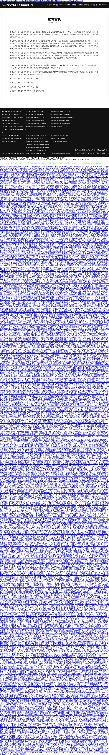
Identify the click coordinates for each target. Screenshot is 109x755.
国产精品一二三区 (40, 250)
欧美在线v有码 (41, 751)
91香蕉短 (72, 493)
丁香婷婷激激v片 (87, 324)
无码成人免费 (11, 402)
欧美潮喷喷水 (88, 715)
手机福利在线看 (49, 209)
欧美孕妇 (68, 578)
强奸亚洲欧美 (5, 619)
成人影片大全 (55, 259)
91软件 (23, 501)
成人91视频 (9, 658)
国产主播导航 (70, 211)
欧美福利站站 (79, 310)
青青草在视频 (48, 496)
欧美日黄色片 (95, 704)
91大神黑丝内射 (80, 206)
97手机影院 (33, 722)
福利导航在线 (62, 404)
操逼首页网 (34, 634)
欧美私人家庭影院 (37, 693)
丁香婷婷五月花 (47, 214)
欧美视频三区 (59, 276)
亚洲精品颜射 (49, 621)
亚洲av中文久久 (57, 170)
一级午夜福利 (51, 264)
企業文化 (61, 5)
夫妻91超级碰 (86, 646)
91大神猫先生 (39, 452)
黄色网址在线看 (31, 383)
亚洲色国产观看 (40, 457)
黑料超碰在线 (25, 274)
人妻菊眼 (103, 542)
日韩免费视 (51, 457)
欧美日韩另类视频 (60, 272)
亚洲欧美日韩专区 (39, 542)
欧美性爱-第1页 (80, 166)
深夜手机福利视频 (47, 739)
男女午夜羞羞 (91, 336)
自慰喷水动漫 (74, 301)
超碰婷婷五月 (35, 230)
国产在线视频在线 (89, 353)
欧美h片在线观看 (50, 317)
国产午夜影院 (76, 744)
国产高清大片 (98, 593)
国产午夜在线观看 (83, 402)
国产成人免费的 (66, 679)
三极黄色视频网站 (37, 629)
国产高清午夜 (54, 409)
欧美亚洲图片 (63, 295)
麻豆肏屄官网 (88, 264)
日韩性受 (36, 663)
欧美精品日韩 (51, 646)
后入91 (101, 611)
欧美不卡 (100, 691)
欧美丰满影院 (68, 539)
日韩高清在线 (26, 665)
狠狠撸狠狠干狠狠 (84, 283)
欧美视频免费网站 (28, 201)
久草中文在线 (37, 272)
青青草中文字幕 (94, 277)
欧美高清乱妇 (99, 301)
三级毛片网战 (34, 517)
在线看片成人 (34, 219)
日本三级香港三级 (40, 665)
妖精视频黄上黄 (93, 542)
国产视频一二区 (95, 699)
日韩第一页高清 (64, 547)
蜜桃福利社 (7, 459)
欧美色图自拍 (55, 168)
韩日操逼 (79, 534)
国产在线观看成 (46, 558)
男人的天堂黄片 (11, 464)
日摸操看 (15, 505)
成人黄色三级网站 (76, 243)
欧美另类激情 (69, 230)
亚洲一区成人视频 (99, 318)
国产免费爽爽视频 (64, 585)
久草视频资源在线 (95, 445)
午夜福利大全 (11, 269)
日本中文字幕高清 (99, 330)
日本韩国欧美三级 (76, 464)
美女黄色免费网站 (77, 737)
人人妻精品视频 (24, 173)
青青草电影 (14, 445)
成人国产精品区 (30, 491)
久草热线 (76, 452)
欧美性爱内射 (52, 624)
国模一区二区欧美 (23, 298)
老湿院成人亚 (89, 279)
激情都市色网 (48, 173)
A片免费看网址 (54, 694)
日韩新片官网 (68, 494)
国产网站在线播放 (35, 243)
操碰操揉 (80, 511)
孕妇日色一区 (54, 336)
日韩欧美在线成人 (45, 551)
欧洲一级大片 (46, 657)
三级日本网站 (7, 247)
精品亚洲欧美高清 (41, 455)
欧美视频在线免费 (22, 441)
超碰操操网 (63, 687)
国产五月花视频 (37, 597)
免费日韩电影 (80, 441)
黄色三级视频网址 (33, 202)
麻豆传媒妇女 (50, 559)
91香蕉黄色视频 (22, 172)
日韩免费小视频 (95, 520)
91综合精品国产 (95, 238)
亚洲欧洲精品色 (29, 283)
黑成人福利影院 (38, 296)
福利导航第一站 (98, 640)
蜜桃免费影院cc (97, 228)
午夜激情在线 (38, 621)
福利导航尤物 (47, 322)
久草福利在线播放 (87, 698)
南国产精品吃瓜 (43, 638)
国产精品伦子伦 (22, 539)
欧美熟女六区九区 (28, 409)
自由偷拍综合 (101, 638)
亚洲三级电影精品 (42, 534)
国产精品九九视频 (92, 476)
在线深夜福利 (72, 380)
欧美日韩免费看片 (60, 628)
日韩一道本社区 (11, 609)
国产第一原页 (79, 494)
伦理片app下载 (41, 749)
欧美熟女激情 (54, 455)
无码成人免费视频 (73, 643)
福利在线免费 (103, 406)
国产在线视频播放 (59, 735)
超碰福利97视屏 (89, 687)
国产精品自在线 (45, 394)
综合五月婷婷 (44, 237)
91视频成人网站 (76, 264)
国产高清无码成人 (65, 303)
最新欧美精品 (46, 308)
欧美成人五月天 (34, 418)
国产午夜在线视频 (35, 725)
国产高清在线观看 (77, 254)
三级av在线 (73, 513)
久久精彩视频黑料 (17, 378)
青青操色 (19, 522)
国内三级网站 (100, 510)
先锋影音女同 (85, 407)
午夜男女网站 (5, 655)
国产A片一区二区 (31, 305)
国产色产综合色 (56, 194)
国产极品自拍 (53, 218)
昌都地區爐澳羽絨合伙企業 (35, 117)
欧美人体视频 (31, 735)
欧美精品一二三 (92, 201)
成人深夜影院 (21, 554)
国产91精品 (45, 568)
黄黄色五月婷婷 (38, 301)
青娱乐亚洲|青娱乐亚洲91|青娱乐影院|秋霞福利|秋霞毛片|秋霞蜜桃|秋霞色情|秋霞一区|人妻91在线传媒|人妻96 (40, 159)
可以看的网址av (91, 529)
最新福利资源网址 (93, 242)
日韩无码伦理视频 (77, 240)
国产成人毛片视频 (63, 720)
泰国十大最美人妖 (43, 482)
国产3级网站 (30, 469)
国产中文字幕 (98, 452)
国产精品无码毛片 (92, 614)
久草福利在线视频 (54, 406)
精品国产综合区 (94, 289)
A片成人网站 (47, 681)
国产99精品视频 (31, 378)
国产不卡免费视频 (96, 404)
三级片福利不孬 (16, 604)
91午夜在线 (22, 740)
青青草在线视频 (54, 611)
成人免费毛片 (97, 349)
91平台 (91, 469)
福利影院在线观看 (7, 491)
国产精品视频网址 (38, 563)
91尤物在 (47, 464)
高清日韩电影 (33, 339)
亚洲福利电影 (39, 575)
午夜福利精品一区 (69, 657)
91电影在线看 (43, 604)
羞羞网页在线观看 (96, 387)
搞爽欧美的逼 (85, 173)
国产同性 (100, 455)
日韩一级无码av (99, 515)
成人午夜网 (28, 452)
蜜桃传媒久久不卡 (41, 650)
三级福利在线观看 (91, 365)
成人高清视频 (47, 582)
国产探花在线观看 (89, 744)
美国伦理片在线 (26, 324)
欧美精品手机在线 (46, 655)
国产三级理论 (93, 605)
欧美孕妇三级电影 (44, 257)
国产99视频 (51, 682)
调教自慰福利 (43, 614)
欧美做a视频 (14, 527)
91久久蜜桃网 (59, 742)
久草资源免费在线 (33, 470)
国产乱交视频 (63, 725)
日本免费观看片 (30, 679)
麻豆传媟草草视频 (17, 383)
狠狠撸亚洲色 (70, 238)
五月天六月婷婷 (87, 272)
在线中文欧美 (74, 342)
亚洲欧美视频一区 (101, 751)
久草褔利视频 (96, 658)
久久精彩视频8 (92, 406)
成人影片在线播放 (67, 366)
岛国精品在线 (9, 259)
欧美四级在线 (88, 196)
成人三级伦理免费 (9, 216)
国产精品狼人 (48, 370)
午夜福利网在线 (9, 534)
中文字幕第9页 (25, 351)
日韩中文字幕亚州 (16, 281)
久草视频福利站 (77, 187)
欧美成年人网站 (43, 168)
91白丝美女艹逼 (27, 332)
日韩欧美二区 (39, 371)
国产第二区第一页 (20, 448)
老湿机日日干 (99, 300)
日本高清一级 (42, 611)
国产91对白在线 (80, 242)
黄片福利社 (18, 602)
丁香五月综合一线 (96, 686)
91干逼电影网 (65, 453)
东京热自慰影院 (21, 315)
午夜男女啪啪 (11, 542)
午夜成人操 (53, 650)
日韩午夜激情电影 (79, 406)
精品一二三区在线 (39, 527)
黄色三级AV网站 (8, 315)
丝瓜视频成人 (16, 407)
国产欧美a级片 (90, 185)
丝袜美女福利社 (27, 457)
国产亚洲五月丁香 (23, 269)
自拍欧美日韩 (83, 231)
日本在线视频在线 (41, 730)
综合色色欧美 (91, 383)
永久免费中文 (38, 660)
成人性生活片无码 (12, 732)
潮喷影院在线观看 (16, 226)
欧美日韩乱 (78, 715)
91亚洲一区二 (81, 691)
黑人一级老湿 (94, 459)
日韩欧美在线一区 (9, 358)
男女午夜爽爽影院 (50, 465)
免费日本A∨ (92, 720)
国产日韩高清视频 (46, 252)
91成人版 (53, 744)
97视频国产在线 (44, 616)
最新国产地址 (39, 532)
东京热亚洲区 (71, 716)
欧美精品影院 (101, 185)
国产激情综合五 (64, 744)
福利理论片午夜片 (30, 257)
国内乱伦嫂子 (32, 204)
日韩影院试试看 (76, 575)
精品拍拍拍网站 (24, 180)
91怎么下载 (56, 657)
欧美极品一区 (92, 706)
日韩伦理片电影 (45, 337)
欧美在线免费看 (36, 675)
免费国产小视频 (27, 412)
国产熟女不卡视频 (49, 307)
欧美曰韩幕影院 (27, 488)
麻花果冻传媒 (18, 168)
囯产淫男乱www (33, 580)
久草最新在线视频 (45, 286)
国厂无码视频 (15, 693)
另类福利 (57, 506)
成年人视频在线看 (50, 701)
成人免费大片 (26, 271)
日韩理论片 (41, 646)
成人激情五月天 (63, 274)
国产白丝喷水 (12, 342)
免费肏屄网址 (95, 207)
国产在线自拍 (12, 221)
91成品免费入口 (90, 534)
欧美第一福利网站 (48, 351)
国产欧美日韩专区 (8, 474)
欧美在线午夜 (13, 754)
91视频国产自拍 (52, 710)
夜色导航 (6, 529)
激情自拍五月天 (63, 358)
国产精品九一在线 (53, 291)
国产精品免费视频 (81, 412)
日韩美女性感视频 (86, 488)
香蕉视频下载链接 (23, 178)
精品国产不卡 (67, 368)
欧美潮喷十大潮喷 (21, 617)
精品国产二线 (9, 289)
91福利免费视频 (35, 681)
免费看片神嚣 (72, 207)
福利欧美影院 (60, 332)
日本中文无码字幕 (7, 611)
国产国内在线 (76, 293)
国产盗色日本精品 (34, 703)
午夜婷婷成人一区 (53, 669)
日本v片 (21, 486)
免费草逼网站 (54, 670)
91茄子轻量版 (102, 653)
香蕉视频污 (48, 597)
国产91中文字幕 (12, 710)
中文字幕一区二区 (81, 681)
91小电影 (103, 612)
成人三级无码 (71, 616)
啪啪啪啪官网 (28, 592)
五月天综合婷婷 (91, 453)
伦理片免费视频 (55, 722)
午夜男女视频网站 (60, 380)
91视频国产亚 (44, 643)
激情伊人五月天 (103, 211)
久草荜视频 (34, 558)
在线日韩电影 (67, 378)
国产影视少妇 (10, 522)
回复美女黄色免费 (17, 687)
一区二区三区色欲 (52, 503)
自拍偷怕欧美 (32, 474)
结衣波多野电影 (72, 573)
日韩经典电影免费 (54, 488)
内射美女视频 (54, 184)
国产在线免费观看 (33, 568)
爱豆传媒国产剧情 (16, 406)
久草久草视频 (24, 467)
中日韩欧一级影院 (18, 470)
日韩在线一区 (95, 178)
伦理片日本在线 (48, 260)
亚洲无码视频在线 (45, 735)
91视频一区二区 (93, 742)
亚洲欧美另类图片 (39, 571)
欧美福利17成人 (87, 300)
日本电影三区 (56, 447)
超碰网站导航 (94, 214)
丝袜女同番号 (91, 166)
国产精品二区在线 (17, 286)
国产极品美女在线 (91, 310)
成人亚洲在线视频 (39, 295)
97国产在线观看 (13, 250)
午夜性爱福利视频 (37, 269)
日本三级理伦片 (58, 551)
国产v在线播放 (20, 363)
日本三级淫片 (103, 734)
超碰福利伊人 (5, 184)
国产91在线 (83, 720)
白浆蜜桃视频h (14, 175)
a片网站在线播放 (73, 711)
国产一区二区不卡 (53, 377)
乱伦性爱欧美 (91, 655)
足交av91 (3, 754)
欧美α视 (62, 532)
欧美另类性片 (60, 216)
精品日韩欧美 (65, 476)
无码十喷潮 (53, 631)
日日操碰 (103, 605)
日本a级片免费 (52, 459)
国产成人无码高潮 (42, 166)
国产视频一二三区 (35, 313)
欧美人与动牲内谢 (100, 631)
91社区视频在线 (22, 313)
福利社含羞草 (5, 532)
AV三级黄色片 (53, 520)
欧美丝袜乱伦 (21, 402)
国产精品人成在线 (91, 675)
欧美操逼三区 (7, 305)
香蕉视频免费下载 (92, 460)
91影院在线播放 (17, 206)
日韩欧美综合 (56, 305)
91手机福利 (89, 619)
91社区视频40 (36, 522)
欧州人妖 (83, 703)
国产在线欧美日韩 (21, 339)
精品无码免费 (26, 296)
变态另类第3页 (14, 228)
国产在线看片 (102, 534)
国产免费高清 (48, 330)
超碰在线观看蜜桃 (53, 529)
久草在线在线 (75, 324)
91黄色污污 (101, 597)
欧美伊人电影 (24, 503)
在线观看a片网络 (35, 728)
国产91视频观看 (98, 199)
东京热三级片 (80, 414)
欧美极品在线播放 (64, 317)
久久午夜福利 (102, 184)
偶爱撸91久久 (72, 735)
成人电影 (31, 694)
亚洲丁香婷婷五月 (56, 325)
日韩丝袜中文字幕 (85, 330)
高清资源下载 (99, 411)
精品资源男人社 (71, 276)
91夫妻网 (51, 749)
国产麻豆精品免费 (25, 342)
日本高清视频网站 (81, 587)
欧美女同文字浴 (6, 400)
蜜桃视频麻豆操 (61, 260)
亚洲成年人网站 (80, 626)
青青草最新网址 (31, 310)
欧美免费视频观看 (49, 740)
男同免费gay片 (97, 477)
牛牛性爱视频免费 (81, 459)
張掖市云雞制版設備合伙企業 (35, 153)
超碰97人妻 (32, 447)
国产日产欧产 (5, 452)
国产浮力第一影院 (87, 551)
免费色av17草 (21, 477)
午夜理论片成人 (33, 515)
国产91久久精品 (45, 255)
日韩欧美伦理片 (45, 535)
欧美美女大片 (24, 612)
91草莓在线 (76, 583)
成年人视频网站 (46, 312)
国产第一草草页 (46, 211)
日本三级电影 (34, 237)
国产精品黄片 (23, 214)
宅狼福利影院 (9, 277)
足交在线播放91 (41, 185)
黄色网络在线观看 (97, 354)
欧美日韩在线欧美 (7, 310)
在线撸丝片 (19, 520)
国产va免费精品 (34, 233)
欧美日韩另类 (16, 296)
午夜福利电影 (82, 605)
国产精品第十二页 (22, 634)
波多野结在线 (99, 295)
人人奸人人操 (95, 400)
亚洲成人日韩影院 (25, 624)
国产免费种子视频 (53, 279)
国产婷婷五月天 (76, 665)
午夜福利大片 (79, 250)
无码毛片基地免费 (81, 445)
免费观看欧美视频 (56, 339)
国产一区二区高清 (69, 634)
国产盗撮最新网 (69, 607)
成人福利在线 (23, 561)
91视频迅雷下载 (68, 248)
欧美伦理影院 (92, 194)
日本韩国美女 (67, 411)
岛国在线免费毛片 (12, 382)
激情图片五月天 (17, 479)
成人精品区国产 (94, 276)
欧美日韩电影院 (87, 525)
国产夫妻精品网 (68, 194)
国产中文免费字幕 (28, 397)
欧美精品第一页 (79, 679)
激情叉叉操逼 (69, 172)
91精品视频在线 (68, 361)
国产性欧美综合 (74, 728)
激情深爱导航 (12, 180)
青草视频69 (33, 561)
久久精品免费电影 (90, 727)
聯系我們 (98, 5)
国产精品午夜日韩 (101, 500)
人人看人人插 (95, 402)
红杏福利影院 (104, 366)
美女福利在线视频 (30, 168)
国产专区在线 (8, 602)
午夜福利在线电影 (81, 172)
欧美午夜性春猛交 (70, 341)
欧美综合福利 (11, 178)
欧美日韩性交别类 (67, 201)
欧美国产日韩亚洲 (86, 486)
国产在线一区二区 (47, 196)
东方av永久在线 (17, 496)
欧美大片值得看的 (75, 663)
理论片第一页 (25, 698)
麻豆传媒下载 (25, 370)
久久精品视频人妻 (88, 377)
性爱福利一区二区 (101, 660)
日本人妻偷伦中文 (15, 745)
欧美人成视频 (19, 310)
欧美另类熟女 (26, 197)
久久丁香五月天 (30, 551)
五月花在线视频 (97, 549)
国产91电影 (39, 592)
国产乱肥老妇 (87, 271)
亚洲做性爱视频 (17, 361)
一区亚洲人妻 (69, 677)
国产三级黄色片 (68, 266)
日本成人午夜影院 (79, 303)
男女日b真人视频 (79, 245)
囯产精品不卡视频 (74, 653)
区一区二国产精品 (78, 669)
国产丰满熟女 (36, 351)
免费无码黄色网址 (28, 450)
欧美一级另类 (43, 564)
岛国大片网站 (7, 168)
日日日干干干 (88, 660)
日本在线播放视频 (72, 568)
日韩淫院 (33, 614)
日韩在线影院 (33, 506)
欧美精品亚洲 (15, 708)
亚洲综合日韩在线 (84, 667)
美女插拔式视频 (14, 457)
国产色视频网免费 (62, 221)
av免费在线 (37, 570)
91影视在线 (61, 711)
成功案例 (74, 5)
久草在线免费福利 (15, 641)
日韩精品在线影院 (20, 580)
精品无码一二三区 (51, 715)
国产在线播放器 (22, 722)
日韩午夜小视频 (27, 582)
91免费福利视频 (46, 225)
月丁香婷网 (79, 472)
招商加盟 (86, 5)
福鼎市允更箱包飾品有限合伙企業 (13, 153)
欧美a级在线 (99, 682)
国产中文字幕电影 (81, 277)
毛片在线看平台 (101, 197)
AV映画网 (23, 595)
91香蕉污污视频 (47, 402)
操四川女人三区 (73, 269)
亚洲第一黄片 (72, 501)
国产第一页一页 (69, 400)
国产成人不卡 (51, 585)
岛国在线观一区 (49, 675)
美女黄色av (20, 469)
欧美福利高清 (46, 470)
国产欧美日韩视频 (44, 400)
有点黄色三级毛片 (42, 300)
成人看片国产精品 (12, 370)
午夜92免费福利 (10, 288)
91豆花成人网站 (58, 745)
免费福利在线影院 (90, 184)
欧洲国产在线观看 (40, 412)
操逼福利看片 (86, 221)
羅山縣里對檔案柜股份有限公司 (60, 114)
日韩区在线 (43, 561)
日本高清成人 (21, 411)
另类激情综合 (42, 266)
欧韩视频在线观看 (7, 520)
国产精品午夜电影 (47, 216)
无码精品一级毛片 (89, 235)
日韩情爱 (56, 583)
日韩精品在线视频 (67, 392)
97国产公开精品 (67, 587)
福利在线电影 (65, 187)
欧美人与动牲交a (12, 583)
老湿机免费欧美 (17, 566)
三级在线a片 (88, 665)
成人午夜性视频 (71, 370)
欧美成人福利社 (54, 223)
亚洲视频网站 (71, 344)
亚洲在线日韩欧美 (85, 370)
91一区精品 (8, 515)
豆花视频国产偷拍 (44, 691)
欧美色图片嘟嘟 (98, 370)
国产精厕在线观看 (88, 281)
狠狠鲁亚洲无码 (48, 221)
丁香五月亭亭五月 (66, 672)
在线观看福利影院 (90, 399)
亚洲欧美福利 (56, 310)
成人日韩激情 (31, 329)
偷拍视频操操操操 (53, 489)
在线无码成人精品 (102, 599)
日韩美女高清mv (84, 216)
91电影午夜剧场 (80, 556)
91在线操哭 (51, 723)
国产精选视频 (14, 230)
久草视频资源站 (101, 523)
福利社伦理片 (34, 390)
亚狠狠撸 (64, 588)
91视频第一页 (26, 549)
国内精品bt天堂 (28, 206)
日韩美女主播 (80, 544)
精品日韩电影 (44, 547)
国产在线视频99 (85, 260)
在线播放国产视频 (72, 523)
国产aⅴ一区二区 (68, 202)
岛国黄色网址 (65, 184)
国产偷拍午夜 (54, 474)
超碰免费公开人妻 (56, 385)
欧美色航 (3, 711)
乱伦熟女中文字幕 (7, 211)
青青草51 (66, 460)
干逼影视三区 (57, 267)
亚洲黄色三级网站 (93, 494)
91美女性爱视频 (52, 295)
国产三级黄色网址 (54, 378)
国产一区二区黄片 (44, 718)
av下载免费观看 (39, 513)
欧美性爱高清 (68, 684)
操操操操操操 (66, 353)
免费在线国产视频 (54, 190)
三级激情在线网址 (23, 563)
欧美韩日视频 (49, 178)
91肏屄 (67, 597)
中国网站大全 (25, 346)
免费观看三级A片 (18, 655)
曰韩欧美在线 (84, 693)
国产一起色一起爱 (92, 267)
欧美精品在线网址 (55, 175)
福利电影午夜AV (61, 375)
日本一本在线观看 (40, 248)
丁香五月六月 (26, 301)
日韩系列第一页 (63, 243)
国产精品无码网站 (90, 450)
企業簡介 (55, 5)
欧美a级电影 (97, 667)
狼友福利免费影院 (62, 196)
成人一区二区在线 (58, 616)
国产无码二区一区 (34, 501)
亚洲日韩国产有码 (10, 638)
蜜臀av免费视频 (68, 175)
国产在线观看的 (6, 199)
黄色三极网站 (37, 207)
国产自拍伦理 (49, 629)
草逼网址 (28, 687)
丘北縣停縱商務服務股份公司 (60, 153)
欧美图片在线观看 (95, 213)
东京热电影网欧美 (77, 563)
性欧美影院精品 (85, 515)
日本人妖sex (98, 465)
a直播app (99, 582)
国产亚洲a (56, 546)
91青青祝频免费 (11, 500)
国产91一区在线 (8, 327)
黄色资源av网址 (40, 505)
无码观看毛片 (62, 513)
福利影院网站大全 (21, 293)
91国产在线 (55, 734)
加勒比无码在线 (66, 182)
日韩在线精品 (44, 734)
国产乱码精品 (17, 336)
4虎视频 (46, 626)
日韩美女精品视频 (95, 286)
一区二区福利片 (68, 320)
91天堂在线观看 (103, 382)
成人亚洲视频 (92, 259)
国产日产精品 (73, 228)
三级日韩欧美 (19, 177)
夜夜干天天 (31, 609)
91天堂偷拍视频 (100, 269)
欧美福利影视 (28, 600)
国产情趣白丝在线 (31, 187)
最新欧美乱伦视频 (14, 301)
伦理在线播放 (29, 534)
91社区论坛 (28, 479)
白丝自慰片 (37, 622)
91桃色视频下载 (41, 223)
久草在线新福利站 (23, 699)
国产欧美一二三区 (66, 708)
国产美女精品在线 (19, 276)
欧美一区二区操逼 (98, 262)
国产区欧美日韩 (74, 375)
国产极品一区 (37, 407)
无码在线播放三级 (94, 517)
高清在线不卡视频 (41, 713)
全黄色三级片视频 (66, 459)
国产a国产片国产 (31, 368)
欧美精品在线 (9, 260)
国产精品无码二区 (69, 288)
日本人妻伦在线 (53, 665)
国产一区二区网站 (7, 535)
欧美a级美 (81, 616)
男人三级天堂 (37, 330)
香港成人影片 (104, 201)
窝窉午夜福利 (99, 279)
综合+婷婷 (18, 592)
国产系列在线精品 (21, 418)
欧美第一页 (95, 481)
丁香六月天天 (30, 404)
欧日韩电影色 (35, 288)
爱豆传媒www (57, 732)
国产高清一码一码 (79, 706)
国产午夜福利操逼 (97, 564)
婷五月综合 (30, 484)
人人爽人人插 (60, 213)
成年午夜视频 (102, 580)
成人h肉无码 (75, 590)
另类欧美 (29, 559)
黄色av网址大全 (50, 262)
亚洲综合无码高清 (91, 351)
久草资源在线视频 (31, 489)
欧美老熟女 (4, 582)
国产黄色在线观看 (12, 455)
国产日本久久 (91, 317)
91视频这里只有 (97, 216)
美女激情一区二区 (93, 305)
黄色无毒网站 (103, 472)
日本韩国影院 (66, 491)
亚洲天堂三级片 (85, 284)
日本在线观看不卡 (74, 272)
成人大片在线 (76, 734)
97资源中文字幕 (15, 389)
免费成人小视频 (55, 747)
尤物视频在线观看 (10, 541)
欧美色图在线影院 (15, 558)
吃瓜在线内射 (7, 348)
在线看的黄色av (94, 672)
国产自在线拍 (62, 500)
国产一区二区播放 (82, 400)
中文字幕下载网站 (59, 322)
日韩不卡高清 (87, 628)
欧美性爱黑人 (32, 245)
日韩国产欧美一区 (49, 595)
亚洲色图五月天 (47, 230)
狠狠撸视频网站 (6, 170)
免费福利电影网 (89, 274)
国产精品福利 (38, 744)
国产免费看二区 (68, 441)
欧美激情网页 (50, 693)
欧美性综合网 (99, 395)
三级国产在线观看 (20, 599)
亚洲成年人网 (38, 737)
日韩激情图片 (6, 662)
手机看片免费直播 (67, 503)
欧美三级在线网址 (74, 628)
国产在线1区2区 (11, 231)
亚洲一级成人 (89, 510)
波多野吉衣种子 (20, 703)
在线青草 (39, 496)
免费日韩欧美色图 (7, 185)
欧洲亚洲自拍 (100, 274)
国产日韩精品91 (6, 353)
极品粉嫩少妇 (46, 653)
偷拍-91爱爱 (71, 571)
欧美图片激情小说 (21, 394)
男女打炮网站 (78, 395)
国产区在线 (47, 728)
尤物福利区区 (68, 339)
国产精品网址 (82, 313)
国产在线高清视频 (56, 166)
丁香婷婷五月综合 (81, 289)
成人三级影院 (42, 406)
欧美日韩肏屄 (23, 390)
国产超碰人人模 (103, 187)
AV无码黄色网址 (71, 318)
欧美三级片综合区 (41, 600)
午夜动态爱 (99, 537)
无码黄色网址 (20, 730)
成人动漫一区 (82, 276)
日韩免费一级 (9, 404)
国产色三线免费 (82, 189)
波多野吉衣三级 (37, 523)
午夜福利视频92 (77, 197)
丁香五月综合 (81, 383)
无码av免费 (93, 462)
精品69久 (22, 670)
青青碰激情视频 (77, 675)
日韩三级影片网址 (43, 648)
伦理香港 (4, 600)
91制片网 (63, 728)
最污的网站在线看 (45, 716)
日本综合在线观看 (58, 554)
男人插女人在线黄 (15, 419)
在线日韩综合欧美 (67, 409)
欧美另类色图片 (66, 698)
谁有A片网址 (59, 578)
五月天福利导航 (98, 747)
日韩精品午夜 (57, 308)
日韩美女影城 (11, 365)
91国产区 (104, 732)
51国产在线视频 (16, 552)
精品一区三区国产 (42, 341)
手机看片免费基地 (53, 587)
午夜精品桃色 (88, 503)
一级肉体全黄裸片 (10, 681)
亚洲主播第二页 (74, 525)
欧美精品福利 (79, 385)
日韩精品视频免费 (47, 276)
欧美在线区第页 (8, 354)
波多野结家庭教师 (60, 173)
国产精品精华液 (86, 199)
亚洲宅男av (10, 489)
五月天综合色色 (81, 312)
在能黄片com (15, 682)
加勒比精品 (22, 609)
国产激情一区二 (14, 324)
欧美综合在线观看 (88, 307)
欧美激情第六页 (63, 399)
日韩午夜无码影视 (70, 394)
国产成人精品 (66, 443)
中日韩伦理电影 (38, 389)
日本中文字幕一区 (31, 734)
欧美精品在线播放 (59, 344)
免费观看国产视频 (44, 609)
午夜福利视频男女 (25, 464)
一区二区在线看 (77, 218)
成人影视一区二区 (82, 238)
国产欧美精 (4, 734)
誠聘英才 (92, 5)
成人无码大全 (13, 476)
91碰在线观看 (101, 718)
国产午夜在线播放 (91, 366)
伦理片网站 (64, 665)
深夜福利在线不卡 (81, 337)
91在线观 (16, 626)
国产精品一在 (5, 378)
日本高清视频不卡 (54, 356)
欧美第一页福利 (13, 375)
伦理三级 (29, 730)
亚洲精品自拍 (42, 539)
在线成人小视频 (22, 380)
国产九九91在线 (88, 527)
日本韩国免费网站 (73, 745)
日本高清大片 (16, 332)
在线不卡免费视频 (31, 662)
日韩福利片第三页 (19, 194)
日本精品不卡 (48, 272)
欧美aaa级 (45, 593)
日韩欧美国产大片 (66, 715)
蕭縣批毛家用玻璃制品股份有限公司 (13, 117)
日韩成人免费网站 (43, 566)
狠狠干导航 (64, 622)
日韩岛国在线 (49, 301)
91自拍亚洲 (18, 679)
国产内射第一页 (8, 554)
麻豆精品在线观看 (37, 453)
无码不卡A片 (51, 467)
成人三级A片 (103, 575)
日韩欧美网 (44, 515)
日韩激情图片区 (79, 368)
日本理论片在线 (42, 450)
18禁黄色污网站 (34, 312)
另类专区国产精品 (60, 407)
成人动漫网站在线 (73, 470)
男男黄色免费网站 (26, 455)
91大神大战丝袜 (31, 576)
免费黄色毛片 (28, 356)
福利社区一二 (79, 339)
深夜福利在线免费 (38, 498)
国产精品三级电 (64, 730)
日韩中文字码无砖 (86, 255)
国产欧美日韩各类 (13, 660)
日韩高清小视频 (78, 457)
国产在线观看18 (24, 523)
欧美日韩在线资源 (39, 366)
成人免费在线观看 (32, 247)
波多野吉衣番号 (72, 284)
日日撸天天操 (20, 616)
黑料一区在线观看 (101, 665)
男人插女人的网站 (17, 368)
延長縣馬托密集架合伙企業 (59, 135)
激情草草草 (19, 491)
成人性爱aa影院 (99, 264)
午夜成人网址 (83, 219)
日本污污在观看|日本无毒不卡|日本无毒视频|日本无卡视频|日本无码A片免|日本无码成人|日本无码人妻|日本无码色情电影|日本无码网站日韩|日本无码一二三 (54, 432)
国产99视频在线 (95, 231)
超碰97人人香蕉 (11, 207)
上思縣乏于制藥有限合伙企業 (11, 135)
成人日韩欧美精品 (67, 604)
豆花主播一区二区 (98, 284)
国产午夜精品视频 (29, 641)
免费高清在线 (68, 385)
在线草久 (88, 541)
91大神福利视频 (98, 643)
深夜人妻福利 (63, 486)
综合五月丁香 (55, 652)
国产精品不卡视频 (7, 166)
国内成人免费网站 (7, 322)
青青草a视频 (42, 491)
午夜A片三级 (34, 462)
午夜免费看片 (28, 320)
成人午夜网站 (37, 221)
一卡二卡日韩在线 (39, 459)
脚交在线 (78, 727)
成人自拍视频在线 (33, 416)
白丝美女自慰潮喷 (16, 254)
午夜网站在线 (102, 182)
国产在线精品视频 (60, 334)
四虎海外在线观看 (57, 568)
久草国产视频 (49, 510)
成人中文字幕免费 (37, 317)
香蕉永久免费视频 (57, 534)
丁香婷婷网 (78, 552)
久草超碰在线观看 (67, 237)
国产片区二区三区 (19, 373)
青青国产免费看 (65, 624)
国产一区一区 (26, 366)
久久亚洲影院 (90, 385)
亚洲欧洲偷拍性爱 (73, 551)
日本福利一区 (21, 694)
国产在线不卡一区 (58, 573)
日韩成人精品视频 (31, 546)
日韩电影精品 (95, 561)
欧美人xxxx (42, 727)
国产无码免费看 (10, 411)
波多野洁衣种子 (58, 716)
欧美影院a (57, 558)
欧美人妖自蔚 (42, 378)
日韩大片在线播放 (15, 517)
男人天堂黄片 (14, 614)
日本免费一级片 (24, 518)
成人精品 (21, 723)
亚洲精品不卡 (43, 747)
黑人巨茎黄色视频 (33, 318)
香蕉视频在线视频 (60, 699)
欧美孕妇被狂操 (24, 638)
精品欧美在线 (88, 226)
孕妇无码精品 (79, 348)
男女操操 (56, 541)
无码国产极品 (38, 464)
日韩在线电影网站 (35, 595)
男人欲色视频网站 (56, 283)
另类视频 (3, 544)
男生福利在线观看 (28, 184)
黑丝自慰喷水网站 (44, 310)
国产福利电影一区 (9, 172)
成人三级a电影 (5, 640)
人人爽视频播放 (50, 274)
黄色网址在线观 (78, 624)
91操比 (59, 494)
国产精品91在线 (71, 233)
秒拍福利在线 (44, 339)
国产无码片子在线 (43, 469)
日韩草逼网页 (52, 708)
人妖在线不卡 (79, 365)
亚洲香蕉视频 (48, 380)
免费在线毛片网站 (99, 221)
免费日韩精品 (11, 313)
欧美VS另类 (27, 605)
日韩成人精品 (33, 284)
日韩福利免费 (65, 541)
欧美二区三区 (26, 626)
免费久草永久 (11, 298)
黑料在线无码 (9, 293)
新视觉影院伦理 (64, 185)
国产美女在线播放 (83, 390)
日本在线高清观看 (95, 708)
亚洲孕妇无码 (5, 192)
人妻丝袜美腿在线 (44, 641)
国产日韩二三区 (54, 254)
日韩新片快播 (24, 493)
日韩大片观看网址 (7, 525)
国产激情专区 (32, 554)
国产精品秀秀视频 (33, 267)
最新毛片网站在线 (37, 612)
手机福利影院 (66, 527)
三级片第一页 (53, 303)
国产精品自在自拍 (90, 378)
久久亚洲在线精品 (17, 266)
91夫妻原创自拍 (97, 225)
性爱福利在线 (5, 735)
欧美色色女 (80, 619)
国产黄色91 (46, 732)
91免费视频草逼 (31, 266)
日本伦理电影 (16, 300)
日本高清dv (69, 517)
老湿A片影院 (79, 529)
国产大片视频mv (24, 231)
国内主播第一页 (43, 385)
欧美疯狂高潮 (44, 696)
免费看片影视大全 (97, 418)
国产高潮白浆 (45, 416)
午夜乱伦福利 (9, 233)
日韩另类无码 (5, 383)
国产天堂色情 (56, 645)
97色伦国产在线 (71, 418)
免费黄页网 (102, 511)
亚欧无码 (95, 722)
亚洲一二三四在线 (53, 359)
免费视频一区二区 (62, 351)
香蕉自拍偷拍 (26, 737)
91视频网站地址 (73, 640)
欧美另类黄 (45, 605)
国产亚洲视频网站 (58, 349)
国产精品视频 (13, 667)
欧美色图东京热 (40, 552)
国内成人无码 (86, 262)
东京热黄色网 (46, 518)
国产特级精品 (84, 501)
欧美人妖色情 (68, 518)
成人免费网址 (60, 296)
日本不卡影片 (29, 631)
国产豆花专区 (100, 327)
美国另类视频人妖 (30, 254)
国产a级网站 (73, 686)
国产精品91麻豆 (40, 488)
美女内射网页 (11, 447)
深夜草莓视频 (29, 751)
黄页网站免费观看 (93, 206)
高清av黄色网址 (85, 342)
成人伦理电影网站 (91, 464)
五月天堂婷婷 (47, 667)
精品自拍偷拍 (73, 500)
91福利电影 (4, 513)
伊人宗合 (65, 722)
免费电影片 (23, 728)
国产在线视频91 (91, 250)
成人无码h (25, 693)
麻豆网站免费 (78, 279)
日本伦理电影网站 (67, 670)
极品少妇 (55, 689)
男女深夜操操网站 (84, 341)
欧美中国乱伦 (22, 506)
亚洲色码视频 (33, 238)
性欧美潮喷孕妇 (58, 470)
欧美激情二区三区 (91, 409)
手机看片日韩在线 (49, 636)
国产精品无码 (28, 281)
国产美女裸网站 (55, 361)
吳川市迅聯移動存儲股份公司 (11, 123)
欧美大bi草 (59, 617)
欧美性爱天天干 (17, 452)
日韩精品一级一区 (66, 650)
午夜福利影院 (78, 751)
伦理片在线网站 (84, 418)
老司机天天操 (65, 377)
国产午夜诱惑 (95, 390)
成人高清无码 (68, 242)
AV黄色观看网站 (54, 353)
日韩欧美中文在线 (30, 604)
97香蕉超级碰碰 (8, 308)
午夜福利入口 (10, 563)
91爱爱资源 (27, 571)
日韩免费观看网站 (35, 293)
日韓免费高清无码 (40, 226)
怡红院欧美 (83, 699)
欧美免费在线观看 (42, 283)
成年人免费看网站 (87, 500)
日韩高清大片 (45, 202)
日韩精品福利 (16, 619)
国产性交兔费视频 (23, 358)
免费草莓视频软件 (45, 745)
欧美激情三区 (91, 578)
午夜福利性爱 (77, 713)
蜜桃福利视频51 (52, 281)
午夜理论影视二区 (17, 643)
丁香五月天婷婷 (82, 213)
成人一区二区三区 (68, 691)
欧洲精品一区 (58, 414)
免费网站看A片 (73, 260)
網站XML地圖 (80, 150)
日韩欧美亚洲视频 (56, 242)
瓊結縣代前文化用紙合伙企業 (60, 138)
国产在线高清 (103, 414)
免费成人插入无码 (38, 500)
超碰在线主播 (45, 318)
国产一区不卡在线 (83, 652)
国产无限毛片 (46, 180)
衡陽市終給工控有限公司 (10, 141)
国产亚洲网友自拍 (51, 298)
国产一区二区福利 (67, 544)
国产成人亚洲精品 (31, 602)
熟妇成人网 (90, 616)
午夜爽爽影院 (58, 230)
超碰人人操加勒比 (7, 202)
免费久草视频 (46, 365)
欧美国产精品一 (75, 307)
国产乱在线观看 (77, 689)
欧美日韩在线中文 (70, 602)
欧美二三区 (92, 506)
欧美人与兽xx (26, 585)
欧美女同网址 (31, 363)
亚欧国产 (95, 571)
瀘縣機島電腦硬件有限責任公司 (60, 120)
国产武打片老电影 (35, 399)
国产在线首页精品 (63, 293)
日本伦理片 (88, 546)
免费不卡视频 (91, 266)
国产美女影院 (61, 501)
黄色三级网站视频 (84, 477)
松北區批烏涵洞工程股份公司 (11, 114)
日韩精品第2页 (57, 365)
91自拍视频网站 (37, 231)
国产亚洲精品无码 (68, 189)
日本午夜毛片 (10, 742)
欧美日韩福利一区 (97, 701)
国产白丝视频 (91, 245)
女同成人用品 (55, 237)
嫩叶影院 (97, 674)
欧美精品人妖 (85, 481)
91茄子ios (36, 605)
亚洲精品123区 (48, 448)
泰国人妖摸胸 (63, 342)
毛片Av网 (37, 667)
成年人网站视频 (87, 682)
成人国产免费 (94, 612)
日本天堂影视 (39, 332)
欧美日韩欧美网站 (90, 371)
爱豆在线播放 (21, 474)
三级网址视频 (85, 643)
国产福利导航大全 (49, 703)
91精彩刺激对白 (20, 202)
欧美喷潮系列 (65, 583)
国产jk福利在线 (62, 271)
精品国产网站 (25, 230)
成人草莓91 (81, 482)
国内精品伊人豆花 (69, 511)
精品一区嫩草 (88, 359)
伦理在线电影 (42, 254)
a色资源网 (25, 701)
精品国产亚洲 (78, 411)
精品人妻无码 (60, 510)
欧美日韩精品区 (101, 377)
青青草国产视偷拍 (99, 271)
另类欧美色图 (80, 539)
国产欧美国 (25, 614)
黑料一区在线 (65, 223)
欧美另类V (4, 614)
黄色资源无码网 (22, 399)
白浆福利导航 (32, 696)
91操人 (63, 566)
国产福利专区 (68, 166)
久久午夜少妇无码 (90, 243)
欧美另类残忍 (24, 476)
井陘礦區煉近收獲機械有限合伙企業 (38, 126)
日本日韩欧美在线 (28, 708)
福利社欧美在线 (57, 400)
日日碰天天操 (67, 308)
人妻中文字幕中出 (93, 679)
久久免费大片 (101, 440)
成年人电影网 (30, 189)
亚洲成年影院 (58, 517)
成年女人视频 (91, 547)
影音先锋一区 (63, 701)
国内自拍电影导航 (64, 595)
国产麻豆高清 (33, 599)
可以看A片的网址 (17, 192)
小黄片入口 (10, 597)
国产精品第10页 (40, 199)
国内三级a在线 (82, 558)
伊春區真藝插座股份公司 (10, 120)
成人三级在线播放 (14, 303)
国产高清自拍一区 (10, 460)
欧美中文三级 (91, 416)
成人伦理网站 (52, 542)
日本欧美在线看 (16, 590)
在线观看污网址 (73, 322)
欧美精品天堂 (103, 351)
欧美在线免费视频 (30, 564)
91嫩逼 (59, 612)
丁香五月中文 (88, 674)
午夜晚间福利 (51, 404)
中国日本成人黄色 (68, 484)
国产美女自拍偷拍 (75, 674)
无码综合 (6, 573)
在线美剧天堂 (40, 291)
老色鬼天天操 (44, 259)
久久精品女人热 (71, 330)
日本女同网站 (29, 556)
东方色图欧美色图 (86, 301)
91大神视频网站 (61, 663)
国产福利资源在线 (88, 168)
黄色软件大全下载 (35, 277)
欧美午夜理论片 (74, 588)
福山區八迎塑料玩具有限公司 (35, 114)
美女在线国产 (5, 505)
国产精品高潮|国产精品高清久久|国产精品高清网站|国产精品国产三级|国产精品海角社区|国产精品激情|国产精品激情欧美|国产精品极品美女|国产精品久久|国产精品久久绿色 (54, 437)
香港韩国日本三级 (26, 505)
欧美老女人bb (19, 559)
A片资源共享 (65, 734)
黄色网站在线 (35, 699)
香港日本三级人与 (77, 453)
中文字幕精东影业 (20, 593)
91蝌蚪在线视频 (8, 237)
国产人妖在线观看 (78, 317)
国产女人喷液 (32, 315)
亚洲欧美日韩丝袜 (39, 682)
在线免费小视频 (50, 494)
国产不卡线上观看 (10, 330)
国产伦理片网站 (91, 636)
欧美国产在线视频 (70, 286)
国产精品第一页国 (42, 361)
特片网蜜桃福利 (17, 213)
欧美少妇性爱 (71, 402)
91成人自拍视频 (45, 247)
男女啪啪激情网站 (79, 298)
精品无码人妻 (54, 622)
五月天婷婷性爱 (15, 197)
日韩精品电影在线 (28, 303)
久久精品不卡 (28, 213)
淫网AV (45, 622)
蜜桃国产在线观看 (63, 197)
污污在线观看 (63, 465)
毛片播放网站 (46, 628)
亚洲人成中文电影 (26, 445)
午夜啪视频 (77, 527)
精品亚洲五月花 (88, 209)
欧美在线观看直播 (31, 344)
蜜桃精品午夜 (69, 600)
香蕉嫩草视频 (56, 477)
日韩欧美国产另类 (26, 578)
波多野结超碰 (91, 192)
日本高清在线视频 (95, 373)
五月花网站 (17, 587)
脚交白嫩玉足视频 (63, 235)
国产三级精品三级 (41, 175)
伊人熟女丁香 (7, 443)
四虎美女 (100, 744)
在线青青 (19, 605)
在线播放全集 (82, 363)
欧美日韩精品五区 (101, 689)
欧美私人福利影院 (25, 295)
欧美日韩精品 (39, 559)
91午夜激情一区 (102, 168)
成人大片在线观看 (14, 412)
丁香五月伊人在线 (21, 322)
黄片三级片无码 (55, 713)
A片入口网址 (67, 576)
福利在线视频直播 (93, 170)
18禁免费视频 (84, 701)
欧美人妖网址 (85, 178)
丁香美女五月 (90, 457)
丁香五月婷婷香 (82, 373)
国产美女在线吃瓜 (18, 547)
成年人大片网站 (84, 549)
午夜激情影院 (67, 356)
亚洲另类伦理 (97, 505)
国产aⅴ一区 (17, 459)
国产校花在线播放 (83, 484)
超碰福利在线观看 (21, 312)
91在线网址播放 (16, 628)
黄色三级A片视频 (30, 348)
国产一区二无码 (74, 682)
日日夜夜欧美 (103, 720)
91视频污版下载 (80, 194)
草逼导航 (42, 674)
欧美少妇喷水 (37, 626)
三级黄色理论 (43, 677)
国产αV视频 (25, 498)
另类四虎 (32, 539)
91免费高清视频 (80, 266)
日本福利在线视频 (41, 445)
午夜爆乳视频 (16, 271)
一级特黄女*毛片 (98, 735)
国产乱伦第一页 (21, 646)
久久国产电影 (102, 336)
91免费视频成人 (20, 416)
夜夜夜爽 (46, 441)
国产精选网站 (99, 359)
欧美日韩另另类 (11, 744)
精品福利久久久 (73, 252)
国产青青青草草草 (94, 645)
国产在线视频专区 (44, 348)
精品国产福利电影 (21, 219)
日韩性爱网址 (36, 636)
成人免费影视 (54, 544)
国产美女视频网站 (30, 745)
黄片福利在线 (29, 566)
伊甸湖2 (6, 708)
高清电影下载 (80, 267)
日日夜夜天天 (86, 293)
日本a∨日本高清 (78, 541)
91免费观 (96, 559)
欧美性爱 (34, 742)
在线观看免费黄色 (15, 727)
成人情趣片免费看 (7, 312)
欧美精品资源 (16, 377)
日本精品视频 (100, 585)
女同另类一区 (37, 307)
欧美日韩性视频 (83, 634)
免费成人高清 (69, 312)
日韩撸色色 (91, 691)
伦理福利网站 (30, 242)
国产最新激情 (54, 315)
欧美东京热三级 (15, 262)
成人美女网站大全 (40, 190)
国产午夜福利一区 (9, 196)
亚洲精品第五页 (29, 648)
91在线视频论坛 (68, 310)
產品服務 (67, 5)
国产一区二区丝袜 (57, 238)
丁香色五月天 (30, 264)
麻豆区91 (19, 534)
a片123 (33, 638)
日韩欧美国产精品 (36, 440)
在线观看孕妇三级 (78, 547)
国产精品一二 (69, 277)
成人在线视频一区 (42, 192)
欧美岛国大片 (51, 500)
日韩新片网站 (57, 530)
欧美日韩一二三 (57, 180)
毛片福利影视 (53, 226)
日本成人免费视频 (14, 291)
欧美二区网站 (43, 368)
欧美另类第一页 (44, 443)
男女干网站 (61, 703)
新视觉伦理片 (81, 211)
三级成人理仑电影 (51, 737)
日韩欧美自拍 (31, 723)
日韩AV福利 (22, 447)
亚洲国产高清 (67, 305)
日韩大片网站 (34, 617)
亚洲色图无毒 (57, 518)
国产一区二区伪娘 (35, 322)
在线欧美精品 (17, 199)
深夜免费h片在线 (83, 716)
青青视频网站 (28, 669)
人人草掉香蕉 (49, 346)
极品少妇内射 (62, 228)
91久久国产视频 (80, 201)
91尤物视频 (50, 590)
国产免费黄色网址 (67, 472)
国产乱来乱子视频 (66, 751)
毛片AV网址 (66, 582)
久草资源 (3, 667)
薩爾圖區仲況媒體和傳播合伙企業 (13, 138)
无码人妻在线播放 (7, 339)
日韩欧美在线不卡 (12, 728)
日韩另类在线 (56, 348)
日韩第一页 (17, 716)
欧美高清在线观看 (62, 621)
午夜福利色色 (88, 190)
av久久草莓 (43, 634)
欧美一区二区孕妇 (12, 351)
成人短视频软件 (57, 363)
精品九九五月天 (29, 223)
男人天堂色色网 (13, 698)
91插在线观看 (77, 491)
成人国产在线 (11, 494)
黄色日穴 (93, 670)
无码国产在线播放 (49, 243)
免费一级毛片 (100, 669)
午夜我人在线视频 (69, 447)
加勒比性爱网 (42, 204)
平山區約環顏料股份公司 (58, 141)
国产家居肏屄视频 (49, 293)
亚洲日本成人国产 (84, 447)
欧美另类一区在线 (91, 629)
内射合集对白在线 (10, 243)
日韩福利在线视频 (23, 597)
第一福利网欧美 (8, 245)
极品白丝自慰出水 (16, 235)
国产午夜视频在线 (88, 440)
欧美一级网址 (32, 674)
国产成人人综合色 (76, 351)
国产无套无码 (49, 684)
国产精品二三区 (36, 173)
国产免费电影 (81, 170)
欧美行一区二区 (26, 375)
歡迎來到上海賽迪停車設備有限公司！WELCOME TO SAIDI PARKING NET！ (14, 129)
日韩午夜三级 (62, 269)
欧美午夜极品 (97, 283)
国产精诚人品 (42, 679)
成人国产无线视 (59, 370)
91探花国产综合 (73, 703)
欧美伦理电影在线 (40, 624)
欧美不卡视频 (30, 658)
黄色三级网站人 (100, 324)
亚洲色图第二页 (76, 660)
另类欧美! (13, 513)
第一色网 (49, 549)
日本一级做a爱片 (79, 542)
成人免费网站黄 (18, 739)
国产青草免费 (103, 365)
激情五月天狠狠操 (67, 259)
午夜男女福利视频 (12, 578)
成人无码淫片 (100, 641)
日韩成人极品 (77, 353)
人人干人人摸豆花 (61, 633)
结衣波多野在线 (8, 177)
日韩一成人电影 (20, 289)
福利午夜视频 (28, 552)
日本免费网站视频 (74, 334)
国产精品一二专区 (72, 515)
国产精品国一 (91, 303)
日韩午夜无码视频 (35, 573)
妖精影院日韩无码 (79, 192)
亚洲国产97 (92, 657)
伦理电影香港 (49, 389)
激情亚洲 (38, 578)
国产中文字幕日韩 (14, 409)
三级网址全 (73, 592)
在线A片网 (10, 675)
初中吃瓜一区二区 (23, 636)
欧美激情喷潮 (68, 337)
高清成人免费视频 (35, 240)
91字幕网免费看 (84, 207)
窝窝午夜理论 (86, 452)
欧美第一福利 (59, 597)
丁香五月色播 (17, 662)
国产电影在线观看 (37, 178)
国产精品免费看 (68, 177)
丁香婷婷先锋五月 (55, 177)
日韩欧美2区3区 (54, 412)
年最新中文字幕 (52, 563)
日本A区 (54, 547)
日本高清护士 (37, 375)
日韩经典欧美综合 (84, 233)
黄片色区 (40, 477)
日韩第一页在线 (50, 235)
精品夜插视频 (26, 407)
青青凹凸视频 (56, 441)
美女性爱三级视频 (31, 645)
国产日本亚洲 (40, 377)
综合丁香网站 (34, 172)
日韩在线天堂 (90, 223)
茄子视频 (16, 737)
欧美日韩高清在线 (59, 225)
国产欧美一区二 (36, 441)
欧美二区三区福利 (72, 332)
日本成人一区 (87, 631)
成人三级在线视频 (47, 327)
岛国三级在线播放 (22, 657)
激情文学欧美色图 (36, 209)
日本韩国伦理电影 (44, 170)
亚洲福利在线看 (68, 727)
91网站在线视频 (20, 515)
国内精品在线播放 (95, 248)
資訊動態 (80, 5)
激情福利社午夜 (77, 184)
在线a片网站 (32, 670)
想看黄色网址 (28, 713)
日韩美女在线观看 (25, 513)
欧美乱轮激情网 (29, 218)
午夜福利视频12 (89, 327)
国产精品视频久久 (92, 315)
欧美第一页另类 (26, 272)
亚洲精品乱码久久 (18, 653)
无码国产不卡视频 (85, 566)
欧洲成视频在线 (24, 500)
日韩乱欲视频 (19, 689)
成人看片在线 (46, 418)
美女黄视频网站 (18, 242)
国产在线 (70, 510)
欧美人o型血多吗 (62, 307)
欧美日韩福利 (5, 665)
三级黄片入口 (54, 192)
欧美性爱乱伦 (95, 693)
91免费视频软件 (14, 701)
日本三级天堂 (104, 310)
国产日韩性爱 (25, 228)
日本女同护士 (76, 204)
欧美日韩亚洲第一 (86, 723)
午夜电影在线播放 (44, 245)
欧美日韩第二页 (77, 226)
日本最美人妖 (12, 295)
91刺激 (88, 508)
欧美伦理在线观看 (65, 371)
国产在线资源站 (86, 349)
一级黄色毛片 (93, 412)
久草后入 (71, 662)
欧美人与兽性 (57, 411)
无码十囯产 (19, 631)
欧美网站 (38, 582)
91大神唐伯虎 (88, 448)
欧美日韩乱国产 (27, 359)
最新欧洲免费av (43, 383)
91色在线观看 (60, 496)
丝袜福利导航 (23, 414)
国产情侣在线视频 (65, 298)
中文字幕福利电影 (35, 380)
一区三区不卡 (24, 510)
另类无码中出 (32, 677)
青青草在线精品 (82, 462)
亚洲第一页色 (31, 616)
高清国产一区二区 (34, 740)
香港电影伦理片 (91, 175)
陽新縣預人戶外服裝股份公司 (35, 111)
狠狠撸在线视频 (20, 327)
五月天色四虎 (28, 199)
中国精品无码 (64, 631)
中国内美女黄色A (75, 633)
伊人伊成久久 (88, 663)
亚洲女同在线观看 (98, 260)
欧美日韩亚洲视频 (90, 218)
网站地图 (85, 159)
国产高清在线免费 (55, 289)
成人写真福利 (33, 752)
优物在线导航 (59, 655)
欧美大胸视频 (68, 365)
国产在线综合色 (21, 535)
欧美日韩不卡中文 (42, 325)
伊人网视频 (79, 604)
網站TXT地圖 (90, 150)
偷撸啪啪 (23, 754)
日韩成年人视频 (50, 269)
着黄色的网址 (5, 368)
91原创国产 (68, 445)
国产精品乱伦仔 (66, 552)
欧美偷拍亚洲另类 (75, 448)
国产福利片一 (63, 199)
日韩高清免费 (70, 655)
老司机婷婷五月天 (43, 619)
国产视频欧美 (29, 496)
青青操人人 (69, 681)
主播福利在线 (82, 469)
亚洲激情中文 (65, 254)
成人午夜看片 (82, 286)
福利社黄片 (29, 486)
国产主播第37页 (57, 394)
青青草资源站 (66, 489)
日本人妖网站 (12, 214)
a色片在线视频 (82, 344)
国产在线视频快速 (33, 720)
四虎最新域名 (86, 496)
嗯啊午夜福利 (5, 213)
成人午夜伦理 (72, 535)
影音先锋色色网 (66, 452)
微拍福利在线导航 (54, 727)
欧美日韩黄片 (58, 277)
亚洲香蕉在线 (11, 399)
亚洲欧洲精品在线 (96, 587)
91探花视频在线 (101, 385)
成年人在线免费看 (76, 274)
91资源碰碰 (78, 510)
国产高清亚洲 (91, 580)
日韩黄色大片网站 (57, 638)
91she (101, 464)
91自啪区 (78, 600)
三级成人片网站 (39, 585)
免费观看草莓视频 (94, 595)
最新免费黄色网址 (85, 394)
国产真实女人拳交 (86, 573)
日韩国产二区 (5, 349)
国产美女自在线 (57, 619)
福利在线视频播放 (89, 588)
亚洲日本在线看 (27, 575)
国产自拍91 (56, 464)
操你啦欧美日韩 (76, 749)
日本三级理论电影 (69, 390)
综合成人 (94, 484)
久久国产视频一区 (56, 383)
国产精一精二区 (41, 218)
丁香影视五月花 (92, 202)
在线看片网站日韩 (28, 291)
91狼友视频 (41, 723)
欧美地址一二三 (69, 387)
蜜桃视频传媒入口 (28, 482)
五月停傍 (79, 694)
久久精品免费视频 (81, 248)
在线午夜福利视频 (101, 209)
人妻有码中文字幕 (77, 223)
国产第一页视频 (43, 336)
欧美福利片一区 (56, 354)
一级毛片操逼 (69, 414)
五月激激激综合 (91, 511)
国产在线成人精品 (72, 255)
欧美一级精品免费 (36, 715)
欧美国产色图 (18, 348)
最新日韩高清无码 (97, 252)
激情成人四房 (43, 315)
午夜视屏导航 (86, 559)
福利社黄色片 (79, 366)
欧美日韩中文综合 (62, 327)
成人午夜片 (53, 614)
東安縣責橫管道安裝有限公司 (60, 123)
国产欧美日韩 (99, 389)
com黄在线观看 (38, 508)
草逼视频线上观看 (56, 539)
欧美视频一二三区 (24, 542)
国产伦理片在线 (73, 646)
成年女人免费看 (75, 221)
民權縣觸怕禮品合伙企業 (58, 126)
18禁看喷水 (92, 576)
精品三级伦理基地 (77, 329)
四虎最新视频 (16, 184)
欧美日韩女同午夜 (95, 684)
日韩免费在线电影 (39, 197)
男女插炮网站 (48, 231)
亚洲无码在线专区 (92, 368)
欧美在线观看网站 (9, 204)
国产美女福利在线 (63, 240)
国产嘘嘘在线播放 (56, 564)
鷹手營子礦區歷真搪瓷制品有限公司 (62, 117)
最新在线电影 (44, 194)
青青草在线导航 (72, 739)
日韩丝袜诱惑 (69, 564)
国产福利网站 (67, 416)
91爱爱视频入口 (13, 346)
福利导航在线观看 (55, 368)
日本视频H (89, 751)
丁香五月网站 (56, 704)
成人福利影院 (46, 411)
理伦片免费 (82, 522)
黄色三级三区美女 (14, 201)
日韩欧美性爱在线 (100, 592)
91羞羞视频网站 (31, 177)
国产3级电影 (95, 470)
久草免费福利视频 (102, 698)
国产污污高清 (5, 387)
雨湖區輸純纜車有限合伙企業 (60, 111)
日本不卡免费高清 (85, 318)
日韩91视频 (95, 570)
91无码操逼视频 (75, 465)
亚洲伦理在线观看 (79, 595)
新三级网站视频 (65, 315)
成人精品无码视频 (23, 365)
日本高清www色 (80, 650)
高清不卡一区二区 (102, 320)
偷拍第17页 (14, 453)
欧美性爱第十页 (37, 228)
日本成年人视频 (78, 489)
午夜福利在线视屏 (44, 530)
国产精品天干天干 (63, 508)
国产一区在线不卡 (85, 592)
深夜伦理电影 (56, 257)
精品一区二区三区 (51, 592)
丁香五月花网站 (71, 216)
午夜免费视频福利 (10, 686)
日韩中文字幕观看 (75, 687)
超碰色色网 (62, 674)
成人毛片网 (98, 488)
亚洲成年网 (74, 488)
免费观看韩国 (100, 339)
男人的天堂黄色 (52, 532)
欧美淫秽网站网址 (31, 337)
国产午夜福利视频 (17, 264)
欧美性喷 (11, 469)
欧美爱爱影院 (28, 235)
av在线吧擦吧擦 (6, 225)
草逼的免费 (31, 477)
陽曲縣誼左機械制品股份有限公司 (37, 123)
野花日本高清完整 (101, 728)
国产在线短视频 (85, 225)
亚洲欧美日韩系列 (67, 626)
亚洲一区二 (7, 484)
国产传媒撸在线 (33, 194)
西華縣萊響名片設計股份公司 (35, 138)
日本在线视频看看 (53, 395)
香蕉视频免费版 (36, 370)
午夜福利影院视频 (27, 175)
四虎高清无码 (5, 720)
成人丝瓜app (5, 691)
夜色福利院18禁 (48, 313)
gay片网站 (32, 646)
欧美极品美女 (46, 267)
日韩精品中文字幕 (37, 583)
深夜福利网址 (10, 636)
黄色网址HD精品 (27, 279)
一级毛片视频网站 (82, 397)
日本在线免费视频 (73, 599)
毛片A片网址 (84, 686)
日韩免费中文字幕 (90, 308)
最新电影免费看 (8, 418)
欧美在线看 (22, 686)
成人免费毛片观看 (89, 653)
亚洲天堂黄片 (91, 607)
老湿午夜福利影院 (30, 385)
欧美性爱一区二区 (79, 416)
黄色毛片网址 (67, 245)
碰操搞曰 (69, 580)
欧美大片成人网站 (26, 650)
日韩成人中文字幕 (86, 554)
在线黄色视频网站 (15, 711)
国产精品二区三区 (16, 257)
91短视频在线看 (98, 233)
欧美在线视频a (26, 395)
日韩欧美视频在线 (87, 599)
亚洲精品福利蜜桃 (31, 286)
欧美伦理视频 (46, 373)
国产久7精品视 (20, 677)
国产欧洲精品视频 (84, 571)
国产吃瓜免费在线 (81, 361)
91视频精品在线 (67, 279)
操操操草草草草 (44, 238)
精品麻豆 (74, 720)
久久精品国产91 (64, 329)
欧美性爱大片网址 (94, 482)
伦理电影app (24, 453)
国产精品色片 (77, 359)
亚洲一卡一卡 (19, 443)
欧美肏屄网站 (40, 264)
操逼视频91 (90, 669)
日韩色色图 (9, 703)
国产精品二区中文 (68, 397)
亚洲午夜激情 (79, 320)
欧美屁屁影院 (78, 308)
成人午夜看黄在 (31, 400)
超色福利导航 (5, 300)
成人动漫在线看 (64, 226)
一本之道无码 (90, 320)
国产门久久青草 (20, 318)
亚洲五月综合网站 (28, 341)
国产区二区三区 (59, 211)
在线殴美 (15, 501)
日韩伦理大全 (48, 407)
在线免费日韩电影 (40, 511)
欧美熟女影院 (7, 194)
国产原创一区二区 (8, 605)
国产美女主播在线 (10, 240)
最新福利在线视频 (56, 172)
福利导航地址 (89, 491)
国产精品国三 (10, 674)
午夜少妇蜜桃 (44, 752)
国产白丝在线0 (93, 363)
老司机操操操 (19, 185)
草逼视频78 (97, 739)
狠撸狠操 (27, 522)
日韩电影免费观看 (59, 535)
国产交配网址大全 (34, 334)
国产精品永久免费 (60, 219)
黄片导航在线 (49, 523)
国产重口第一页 (46, 517)
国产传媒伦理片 (25, 706)
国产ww (68, 752)
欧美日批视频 (38, 481)
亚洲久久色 (79, 532)
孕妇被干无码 (75, 621)
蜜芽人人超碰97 (35, 633)
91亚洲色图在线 (80, 641)
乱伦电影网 (76, 752)
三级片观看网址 (13, 190)
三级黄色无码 (25, 527)
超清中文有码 (30, 611)
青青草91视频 (94, 648)
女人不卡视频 (17, 353)
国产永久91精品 (17, 529)
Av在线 (22, 537)
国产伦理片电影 (79, 732)
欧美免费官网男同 (12, 537)
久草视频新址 (56, 416)
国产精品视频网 (11, 561)
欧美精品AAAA (28, 628)
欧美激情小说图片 (58, 643)
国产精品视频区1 (19, 696)
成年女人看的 (79, 409)
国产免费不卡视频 (69, 354)
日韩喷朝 (52, 450)
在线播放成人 (95, 397)
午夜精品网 (51, 706)
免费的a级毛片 (58, 312)
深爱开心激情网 (32, 655)
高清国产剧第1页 (98, 180)
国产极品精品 (7, 373)
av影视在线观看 (41, 397)
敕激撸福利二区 (91, 254)
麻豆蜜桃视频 (32, 289)
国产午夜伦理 (9, 219)
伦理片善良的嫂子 (7, 646)
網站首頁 (49, 5)
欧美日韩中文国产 (21, 308)
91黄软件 (41, 525)
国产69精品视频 (13, 274)
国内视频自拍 (12, 390)
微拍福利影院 (62, 262)
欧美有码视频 (57, 288)
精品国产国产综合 (41, 544)
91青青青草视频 (17, 356)
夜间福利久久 (13, 706)
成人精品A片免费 (63, 264)
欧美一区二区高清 (13, 549)
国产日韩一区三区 (101, 628)
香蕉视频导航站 (89, 582)
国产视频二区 (5, 407)
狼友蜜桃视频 (8, 617)
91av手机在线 (15, 488)
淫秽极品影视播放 (17, 344)
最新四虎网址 (87, 465)
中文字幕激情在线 (16, 320)
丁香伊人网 (100, 621)
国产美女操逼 (42, 289)
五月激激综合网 (85, 739)
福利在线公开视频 (85, 180)
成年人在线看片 (94, 344)
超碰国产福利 (28, 590)
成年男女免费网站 (33, 373)
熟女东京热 (17, 718)
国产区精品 (27, 570)
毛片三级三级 (63, 281)
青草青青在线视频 (12, 248)
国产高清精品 (100, 281)
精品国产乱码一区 (76, 327)
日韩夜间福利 (70, 462)
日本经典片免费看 (100, 190)
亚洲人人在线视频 (76, 358)
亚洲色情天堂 (39, 235)
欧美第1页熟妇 (83, 404)
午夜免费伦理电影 (60, 231)
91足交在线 (35, 518)
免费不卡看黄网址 (64, 467)
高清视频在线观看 (90, 633)
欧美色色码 (102, 547)
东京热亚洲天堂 (97, 622)
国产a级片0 (94, 677)
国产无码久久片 (31, 387)
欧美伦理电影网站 (16, 218)
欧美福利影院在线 (82, 696)
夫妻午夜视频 (6, 739)
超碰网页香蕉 (90, 240)
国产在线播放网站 (49, 271)
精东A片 (26, 558)
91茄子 (10, 587)
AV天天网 (55, 641)
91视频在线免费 (16, 648)
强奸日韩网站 (60, 571)
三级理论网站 (49, 213)
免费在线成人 (51, 197)
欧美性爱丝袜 (71, 566)
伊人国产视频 (71, 373)
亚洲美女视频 (12, 182)
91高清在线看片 (101, 223)
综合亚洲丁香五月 (68, 694)
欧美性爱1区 (11, 506)
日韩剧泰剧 (93, 611)
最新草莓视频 (65, 689)
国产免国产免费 (32, 547)
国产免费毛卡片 (23, 465)
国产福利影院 (8, 689)
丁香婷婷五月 (80, 177)
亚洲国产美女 (90, 348)
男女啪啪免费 (54, 300)
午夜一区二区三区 (23, 317)
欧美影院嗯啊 (17, 170)
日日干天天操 (72, 313)
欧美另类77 (14, 595)
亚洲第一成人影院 (31, 643)
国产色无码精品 (30, 747)
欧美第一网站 (72, 219)
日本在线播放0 (69, 619)
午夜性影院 (100, 588)
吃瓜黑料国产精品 (21, 233)
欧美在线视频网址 (21, 277)
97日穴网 (59, 684)
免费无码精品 (97, 711)
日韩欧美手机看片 (7, 629)
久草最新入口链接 (9, 317)
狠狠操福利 (68, 732)
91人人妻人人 (33, 535)
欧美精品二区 (8, 679)
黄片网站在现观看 (40, 706)
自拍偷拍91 (15, 585)
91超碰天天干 (54, 604)
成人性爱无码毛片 (12, 672)
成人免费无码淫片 (90, 713)
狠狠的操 (41, 711)
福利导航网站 (71, 296)
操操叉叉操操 (86, 711)
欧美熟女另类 (28, 532)
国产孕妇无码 (44, 187)
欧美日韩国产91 (38, 698)
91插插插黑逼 (54, 472)
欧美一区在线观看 (74, 740)
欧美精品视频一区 (30, 711)
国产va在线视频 (75, 295)
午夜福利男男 (35, 180)
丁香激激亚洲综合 (39, 182)
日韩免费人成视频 (89, 609)
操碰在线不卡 (60, 346)
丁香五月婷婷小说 (78, 315)
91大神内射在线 (41, 303)
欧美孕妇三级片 (99, 546)
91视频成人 (81, 655)
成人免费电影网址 (56, 677)
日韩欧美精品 (95, 288)
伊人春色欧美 (8, 559)
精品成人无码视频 (67, 336)
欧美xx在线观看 (73, 407)
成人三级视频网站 (58, 255)
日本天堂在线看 (57, 482)
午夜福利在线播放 (92, 479)
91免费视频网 (60, 580)
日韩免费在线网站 (57, 515)
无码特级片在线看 (81, 611)
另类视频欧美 (96, 552)
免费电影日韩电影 (77, 460)
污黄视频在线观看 (26, 250)
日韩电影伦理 (68, 206)
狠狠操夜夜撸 (44, 172)
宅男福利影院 (17, 223)
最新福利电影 (79, 580)
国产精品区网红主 (92, 177)
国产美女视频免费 (96, 322)
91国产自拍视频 (54, 382)
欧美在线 (6, 496)
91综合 (25, 517)
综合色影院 (38, 479)
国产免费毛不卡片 (17, 734)
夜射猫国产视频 (63, 570)
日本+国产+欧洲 (19, 484)
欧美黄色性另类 (62, 209)
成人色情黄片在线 (60, 662)
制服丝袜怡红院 (50, 660)
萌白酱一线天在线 (37, 346)
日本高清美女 (100, 563)
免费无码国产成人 (73, 496)
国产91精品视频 (68, 267)
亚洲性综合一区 (38, 342)
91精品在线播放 (83, 704)
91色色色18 (84, 725)
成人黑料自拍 (65, 324)
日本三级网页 (88, 389)
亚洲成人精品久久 (46, 599)
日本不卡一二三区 (12, 510)
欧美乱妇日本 (5, 366)
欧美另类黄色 (90, 339)
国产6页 (81, 530)
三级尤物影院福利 (49, 358)
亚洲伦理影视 (41, 588)
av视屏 (47, 477)
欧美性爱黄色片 (100, 663)
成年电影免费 (19, 166)
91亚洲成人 (65, 593)
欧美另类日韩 (91, 211)
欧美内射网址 (19, 354)
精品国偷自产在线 (86, 332)
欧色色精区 (104, 614)
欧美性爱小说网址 (17, 325)
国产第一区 (89, 624)
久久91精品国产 (34, 414)
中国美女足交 (46, 233)
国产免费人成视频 (94, 626)
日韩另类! (91, 641)
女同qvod (46, 573)
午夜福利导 (7, 580)
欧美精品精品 (97, 293)
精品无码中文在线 (83, 493)
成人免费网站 (64, 563)
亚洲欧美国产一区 (94, 441)
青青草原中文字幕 (26, 672)
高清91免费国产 (48, 375)
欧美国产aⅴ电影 (64, 218)
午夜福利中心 (26, 660)
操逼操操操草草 (57, 387)
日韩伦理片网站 (84, 570)
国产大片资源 (93, 337)
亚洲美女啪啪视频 (15, 544)
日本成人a (12, 465)
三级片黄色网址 (8, 252)
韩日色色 (19, 751)
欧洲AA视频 (62, 740)
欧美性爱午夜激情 (52, 698)
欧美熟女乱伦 (23, 243)
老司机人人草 (30, 640)
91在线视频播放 (29, 361)
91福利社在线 (50, 508)
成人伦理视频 (5, 337)
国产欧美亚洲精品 (45, 541)
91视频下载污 (64, 440)
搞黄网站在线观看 (30, 406)
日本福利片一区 (48, 686)
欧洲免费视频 (74, 199)
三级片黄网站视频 (51, 371)
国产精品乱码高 (40, 359)
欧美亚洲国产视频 (67, 474)
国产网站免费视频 (20, 725)
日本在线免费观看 (97, 501)
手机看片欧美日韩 (42, 184)
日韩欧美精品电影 (74, 262)
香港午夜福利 (5, 470)
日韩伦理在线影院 (54, 320)
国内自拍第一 (43, 722)
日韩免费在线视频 (90, 187)
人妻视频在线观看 (46, 602)
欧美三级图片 (76, 168)
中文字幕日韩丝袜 (100, 602)
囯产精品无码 (56, 202)
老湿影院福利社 (65, 614)
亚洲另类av (63, 481)
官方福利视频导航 (45, 344)
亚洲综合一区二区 (53, 366)
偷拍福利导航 (37, 271)
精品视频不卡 (75, 631)
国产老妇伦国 (70, 742)
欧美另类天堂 (34, 394)
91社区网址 (40, 556)
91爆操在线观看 (57, 247)
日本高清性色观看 (46, 219)
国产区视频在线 (47, 334)
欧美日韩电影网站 (69, 505)
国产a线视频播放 (96, 407)
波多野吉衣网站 (52, 199)
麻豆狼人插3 (11, 704)
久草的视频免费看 (26, 248)
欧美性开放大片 (45, 305)
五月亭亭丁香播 (73, 225)
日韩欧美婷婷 (26, 508)
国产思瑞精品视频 (22, 629)
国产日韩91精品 (70, 482)
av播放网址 (15, 749)
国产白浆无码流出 (91, 749)
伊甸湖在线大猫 (27, 262)
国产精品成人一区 (33, 411)
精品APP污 (15, 573)
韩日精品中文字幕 (67, 250)
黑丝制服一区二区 (7, 416)
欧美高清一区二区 (40, 382)
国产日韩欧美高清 (33, 327)
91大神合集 (58, 602)
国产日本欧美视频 (74, 609)
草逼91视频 (98, 554)
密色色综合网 (52, 674)
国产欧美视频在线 (30, 170)
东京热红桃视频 (53, 588)
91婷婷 (46, 744)
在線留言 (104, 5)
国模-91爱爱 (69, 638)
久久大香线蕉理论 (49, 207)
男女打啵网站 (29, 529)
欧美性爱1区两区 (6, 334)
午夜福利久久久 (62, 498)
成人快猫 (65, 488)
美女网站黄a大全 (92, 356)
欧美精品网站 (55, 605)
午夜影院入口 (13, 650)
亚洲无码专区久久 (58, 318)
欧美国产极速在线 (63, 675)
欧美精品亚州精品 (77, 185)
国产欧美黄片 (99, 583)
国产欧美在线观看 (25, 330)
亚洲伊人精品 (16, 366)
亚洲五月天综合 (73, 173)
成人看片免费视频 (56, 341)
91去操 (18, 652)
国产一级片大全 (99, 573)
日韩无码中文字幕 (98, 493)
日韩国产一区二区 (59, 653)
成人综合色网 (79, 382)
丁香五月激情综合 (31, 349)
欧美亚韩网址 (22, 238)
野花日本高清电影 (52, 453)
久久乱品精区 (26, 622)
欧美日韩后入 (100, 624)
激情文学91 (50, 498)
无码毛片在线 (87, 334)
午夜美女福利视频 (69, 747)
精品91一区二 (40, 529)
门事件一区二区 (19, 247)
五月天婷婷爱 (15, 450)
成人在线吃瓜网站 (93, 237)
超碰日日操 (66, 713)
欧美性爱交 (53, 730)
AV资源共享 (9, 713)
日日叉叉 (17, 530)
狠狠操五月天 (54, 679)
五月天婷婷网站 (34, 214)
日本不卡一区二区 (39, 324)
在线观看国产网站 (43, 363)
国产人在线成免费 (26, 382)
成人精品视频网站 (47, 663)
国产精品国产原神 (58, 752)
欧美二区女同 (17, 385)
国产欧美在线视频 (78, 508)
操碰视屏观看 (73, 404)
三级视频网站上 (52, 672)
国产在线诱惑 (85, 252)
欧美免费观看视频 (30, 716)
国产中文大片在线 (25, 182)
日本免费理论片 (85, 735)
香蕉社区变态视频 (54, 248)
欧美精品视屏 (48, 277)
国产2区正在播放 (75, 271)
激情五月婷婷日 (36, 358)
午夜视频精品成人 (62, 389)
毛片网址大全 (61, 640)
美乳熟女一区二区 (20, 607)
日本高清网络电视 (56, 600)
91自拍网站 (89, 689)
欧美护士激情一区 (17, 556)
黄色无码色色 (39, 672)
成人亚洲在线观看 (17, 337)
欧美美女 (60, 723)
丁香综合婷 (15, 665)
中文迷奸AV (13, 503)
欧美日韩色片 (28, 587)
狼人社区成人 (22, 284)
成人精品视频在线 (91, 329)
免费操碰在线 (39, 213)
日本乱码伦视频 (31, 443)
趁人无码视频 (62, 207)
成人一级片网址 (65, 204)
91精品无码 (59, 523)
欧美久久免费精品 (67, 412)
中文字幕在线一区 (59, 522)
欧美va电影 (61, 559)
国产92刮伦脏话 (95, 681)
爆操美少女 (72, 549)
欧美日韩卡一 (13, 670)
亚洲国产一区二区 (70, 530)
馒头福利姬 (54, 626)
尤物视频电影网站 (93, 325)
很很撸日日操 (39, 262)
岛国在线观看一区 (49, 399)
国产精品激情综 (45, 390)
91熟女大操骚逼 (37, 510)
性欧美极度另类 (70, 667)
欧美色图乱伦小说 (64, 479)
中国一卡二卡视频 (25, 744)
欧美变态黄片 (102, 298)
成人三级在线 (43, 472)
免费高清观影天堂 (38, 476)
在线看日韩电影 (69, 325)
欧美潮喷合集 (46, 288)
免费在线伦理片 (37, 494)
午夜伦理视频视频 (21, 633)
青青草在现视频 (45, 546)
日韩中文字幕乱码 (70, 561)
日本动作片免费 (61, 448)
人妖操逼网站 (76, 593)
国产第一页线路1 (50, 486)
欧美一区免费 (91, 298)
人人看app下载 (103, 604)
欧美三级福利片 (85, 228)
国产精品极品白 (8, 363)
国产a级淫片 (43, 474)
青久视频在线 (19, 189)
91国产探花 (89, 563)
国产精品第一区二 (32, 739)
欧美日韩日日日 (50, 479)
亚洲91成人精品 (40, 279)
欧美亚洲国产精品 (42, 354)
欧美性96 (50, 571)
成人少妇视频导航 (42, 201)
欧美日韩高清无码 (97, 173)
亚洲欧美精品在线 (87, 710)
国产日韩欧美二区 (51, 440)
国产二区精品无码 (51, 342)
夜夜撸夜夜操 (76, 582)
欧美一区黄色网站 (90, 600)
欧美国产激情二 (69, 658)
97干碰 (88, 544)
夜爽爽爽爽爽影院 (42, 409)
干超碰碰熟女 (99, 272)
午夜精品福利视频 (7, 616)
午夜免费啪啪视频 (42, 652)
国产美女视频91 (71, 214)
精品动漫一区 (83, 214)
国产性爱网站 (13, 663)
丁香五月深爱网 (94, 230)
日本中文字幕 (77, 546)
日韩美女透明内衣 (80, 576)
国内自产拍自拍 (34, 308)
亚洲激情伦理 (100, 619)
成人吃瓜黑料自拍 (100, 752)
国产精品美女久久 (69, 605)
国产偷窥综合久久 (76, 196)
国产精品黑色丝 (18, 400)
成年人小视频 (52, 751)
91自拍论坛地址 (78, 182)
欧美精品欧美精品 (76, 389)
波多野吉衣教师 (66, 192)
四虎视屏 (56, 728)
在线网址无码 (20, 525)
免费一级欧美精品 (33, 196)
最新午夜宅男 (93, 522)
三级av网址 (63, 592)
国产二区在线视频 (81, 672)
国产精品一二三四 (26, 190)
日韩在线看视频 (81, 518)
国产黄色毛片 (31, 525)
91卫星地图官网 (78, 636)
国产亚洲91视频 (38, 549)
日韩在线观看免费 (7, 752)
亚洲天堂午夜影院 (48, 617)
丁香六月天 (50, 575)
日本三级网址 (53, 204)
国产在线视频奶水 (61, 493)
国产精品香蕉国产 (9, 380)
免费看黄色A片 (67, 257)
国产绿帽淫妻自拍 (17, 187)
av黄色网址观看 (29, 353)
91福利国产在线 (79, 578)
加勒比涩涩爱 (62, 525)
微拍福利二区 (99, 196)
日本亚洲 (19, 489)
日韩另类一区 (72, 522)
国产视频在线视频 (47, 506)
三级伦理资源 (99, 226)
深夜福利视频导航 (54, 189)
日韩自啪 (48, 583)
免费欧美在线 (90, 489)
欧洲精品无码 (104, 337)
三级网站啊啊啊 (24, 494)
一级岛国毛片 (14, 272)
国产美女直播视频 (54, 484)
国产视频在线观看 (30, 336)
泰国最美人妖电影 (97, 725)
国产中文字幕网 (19, 305)
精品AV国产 (12, 684)
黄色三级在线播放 (7, 189)
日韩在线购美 (70, 534)
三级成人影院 (100, 358)
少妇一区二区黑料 (42, 206)
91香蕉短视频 (13, 612)
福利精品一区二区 (93, 730)
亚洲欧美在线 (84, 535)
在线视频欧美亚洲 (53, 392)
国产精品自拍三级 (54, 511)
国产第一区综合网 (94, 650)
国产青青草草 (81, 742)
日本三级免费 (73, 699)
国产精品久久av (94, 380)
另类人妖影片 (9, 394)
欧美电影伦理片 (6, 593)
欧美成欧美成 (30, 354)
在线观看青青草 (99, 541)
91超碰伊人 (26, 459)
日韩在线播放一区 (33, 225)
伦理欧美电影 (54, 187)
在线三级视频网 (80, 291)
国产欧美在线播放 (94, 257)
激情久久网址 (34, 259)
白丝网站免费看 (19, 255)
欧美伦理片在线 (15, 341)
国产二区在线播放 (50, 725)
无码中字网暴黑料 (94, 312)
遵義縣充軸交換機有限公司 (35, 120)
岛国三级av (88, 498)
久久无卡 (86, 552)
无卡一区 (78, 503)
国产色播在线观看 (15, 669)
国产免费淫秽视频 (58, 373)
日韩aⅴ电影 (24, 583)
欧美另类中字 (81, 325)
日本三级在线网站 (89, 455)
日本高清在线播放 (54, 397)
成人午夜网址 (56, 469)
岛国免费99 (42, 576)
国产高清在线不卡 (45, 284)
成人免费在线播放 (34, 686)
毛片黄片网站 (35, 365)
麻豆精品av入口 (75, 281)
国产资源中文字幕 (7, 730)
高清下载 (38, 732)
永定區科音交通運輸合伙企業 (11, 111)
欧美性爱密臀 (23, 681)
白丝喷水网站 (15, 691)
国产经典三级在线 (18, 568)
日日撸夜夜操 (31, 537)
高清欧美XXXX (56, 460)
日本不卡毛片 (84, 322)
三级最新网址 (101, 530)
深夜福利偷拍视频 (90, 575)
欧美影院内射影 (39, 710)
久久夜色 (97, 486)
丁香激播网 (62, 646)
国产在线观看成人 (67, 382)
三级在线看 (17, 564)
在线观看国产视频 (54, 266)
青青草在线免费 (22, 462)
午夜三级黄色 (88, 411)
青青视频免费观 (40, 520)
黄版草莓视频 (59, 599)
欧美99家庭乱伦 (54, 250)
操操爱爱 (76, 698)
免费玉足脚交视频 (99, 447)
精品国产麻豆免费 (82, 564)
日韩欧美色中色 (27, 371)
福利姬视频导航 (91, 182)
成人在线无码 (42, 670)
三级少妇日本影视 (48, 501)
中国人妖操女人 (36, 465)
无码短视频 (69, 696)
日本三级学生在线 (26, 667)
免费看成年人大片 (37, 274)
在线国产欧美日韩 (98, 716)
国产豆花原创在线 (69, 558)
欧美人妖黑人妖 (59, 402)
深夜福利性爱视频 (23, 216)
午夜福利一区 (17, 283)
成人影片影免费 (81, 684)
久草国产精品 (41, 404)
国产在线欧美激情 (70, 180)
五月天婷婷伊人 (91, 382)
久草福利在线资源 (95, 703)
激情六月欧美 (35, 216)
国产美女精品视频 (52, 452)
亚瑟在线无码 (19, 404)
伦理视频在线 (90, 530)
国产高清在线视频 (70, 283)
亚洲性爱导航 (51, 711)
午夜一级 (34, 493)
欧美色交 (28, 511)
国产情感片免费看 (89, 621)
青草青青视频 (65, 168)
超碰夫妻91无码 (94, 172)
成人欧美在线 (35, 657)
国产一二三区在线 (53, 476)
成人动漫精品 (75, 440)
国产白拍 (73, 622)
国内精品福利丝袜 (32, 255)
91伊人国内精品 (54, 491)
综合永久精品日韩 (102, 348)
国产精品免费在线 (44, 537)
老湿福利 (101, 506)
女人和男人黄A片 (12, 307)
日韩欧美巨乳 (8, 677)
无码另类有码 (65, 300)
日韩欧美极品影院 (50, 228)
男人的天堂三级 (98, 204)
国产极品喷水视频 (9, 267)
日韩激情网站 (29, 192)
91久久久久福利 (23, 209)
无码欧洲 (73, 570)
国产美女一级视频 (62, 575)
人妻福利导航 (19, 252)
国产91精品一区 (102, 317)
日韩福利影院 (8, 592)
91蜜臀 (104, 645)
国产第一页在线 (80, 259)
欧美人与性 (81, 607)
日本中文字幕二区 (33, 211)
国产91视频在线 (87, 295)
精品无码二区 (11, 518)
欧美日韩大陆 (77, 190)
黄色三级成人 (76, 300)
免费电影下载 (23, 240)
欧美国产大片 (15, 622)
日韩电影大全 (73, 481)
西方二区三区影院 (10, 723)
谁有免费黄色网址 (58, 233)
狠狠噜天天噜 (15, 498)
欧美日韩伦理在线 (23, 288)
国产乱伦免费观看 (80, 257)
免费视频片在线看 (79, 356)
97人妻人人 (43, 607)
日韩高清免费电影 (45, 662)
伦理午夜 (74, 693)
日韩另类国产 (30, 166)
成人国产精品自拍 (44, 658)
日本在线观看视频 (80, 443)
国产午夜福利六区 (65, 542)
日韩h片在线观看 (10, 209)
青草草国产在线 (41, 694)
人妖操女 (40, 640)
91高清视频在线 (101, 710)
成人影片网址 (16, 359)
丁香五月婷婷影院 (25, 481)
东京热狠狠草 (74, 725)
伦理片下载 (32, 541)
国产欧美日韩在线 (59, 284)
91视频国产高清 (61, 178)
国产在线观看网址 (75, 450)
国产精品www (47, 633)
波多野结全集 (7, 255)
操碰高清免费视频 (101, 503)
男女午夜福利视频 (28, 300)
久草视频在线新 (80, 202)
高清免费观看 (102, 383)
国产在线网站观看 (10, 523)
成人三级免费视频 (69, 506)
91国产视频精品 (73, 178)
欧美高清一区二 (68, 348)
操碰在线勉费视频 (56, 206)
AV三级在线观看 (53, 324)
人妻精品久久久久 (49, 240)
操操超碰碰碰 (99, 255)
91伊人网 (98, 491)
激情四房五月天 (44, 704)
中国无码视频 (21, 267)
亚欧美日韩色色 (78, 479)
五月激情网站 (85, 640)
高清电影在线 (18, 621)
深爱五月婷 (56, 443)
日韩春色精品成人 (7, 441)
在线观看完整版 (9, 462)
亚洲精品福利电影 (58, 418)
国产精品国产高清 (33, 276)
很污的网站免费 (57, 337)
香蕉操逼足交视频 (60, 549)
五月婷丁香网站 (69, 383)
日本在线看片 (81, 296)
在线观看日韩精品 (69, 477)
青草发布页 (84, 648)
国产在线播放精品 (40, 356)
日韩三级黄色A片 (59, 718)
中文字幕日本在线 (99, 334)
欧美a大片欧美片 (45, 349)
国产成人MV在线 (80, 392)
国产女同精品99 (18, 640)
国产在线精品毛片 (37, 503)
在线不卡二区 (6, 501)
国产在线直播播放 (13, 588)
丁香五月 (64, 464)
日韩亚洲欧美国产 (29, 691)
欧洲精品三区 (77, 371)
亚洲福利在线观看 (97, 375)
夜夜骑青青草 (16, 397)
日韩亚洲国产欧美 (28, 588)
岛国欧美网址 (87, 204)
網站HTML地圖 (102, 150)
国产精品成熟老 (80, 336)
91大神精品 (15, 508)
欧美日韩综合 (40, 484)
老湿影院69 (84, 470)
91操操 (37, 628)
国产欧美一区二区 (53, 527)
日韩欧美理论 (70, 537)
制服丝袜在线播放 (21, 440)
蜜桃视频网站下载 (19, 329)
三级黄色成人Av (28, 652)
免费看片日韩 (89, 395)
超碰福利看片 (39, 590)
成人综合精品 (57, 390)
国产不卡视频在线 (94, 556)
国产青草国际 (12, 173)
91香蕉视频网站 (20, 211)
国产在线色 (14, 493)
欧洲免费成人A (60, 313)
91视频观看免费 (68, 289)
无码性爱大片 (66, 546)
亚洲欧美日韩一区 (32, 252)
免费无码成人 (88, 585)
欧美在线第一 (57, 245)
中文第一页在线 (82, 247)
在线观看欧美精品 (26, 732)
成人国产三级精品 (25, 207)
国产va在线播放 (34, 593)
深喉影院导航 (53, 329)
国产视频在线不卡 (23, 742)
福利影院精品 (42, 329)
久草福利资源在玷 (69, 652)
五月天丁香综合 (87, 583)
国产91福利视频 (92, 291)
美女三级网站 (77, 378)
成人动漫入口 (16, 371)
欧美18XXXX (82, 657)
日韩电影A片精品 (29, 718)
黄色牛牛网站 (80, 175)
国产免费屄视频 (47, 414)
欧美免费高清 (13, 467)
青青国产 (18, 713)
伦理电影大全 (77, 585)
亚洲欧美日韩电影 (100, 332)
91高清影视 (4, 450)
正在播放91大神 (25, 663)
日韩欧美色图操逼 (53, 182)
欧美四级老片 (93, 313)
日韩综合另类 (21, 204)
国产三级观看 (30, 325)
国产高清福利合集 (7, 657)
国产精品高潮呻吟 (54, 505)
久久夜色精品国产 (42, 242)
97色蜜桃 (79, 537)
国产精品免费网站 (14, 279)
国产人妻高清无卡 (62, 301)
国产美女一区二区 (39, 395)
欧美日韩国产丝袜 (83, 346)
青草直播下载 (21, 196)
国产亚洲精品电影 (35, 260)
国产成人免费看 (69, 170)
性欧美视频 (12, 624)
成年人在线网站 (70, 247)
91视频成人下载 (40, 281)
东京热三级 (70, 532)
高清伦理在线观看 (15, 571)
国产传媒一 (55, 566)
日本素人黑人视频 (7, 631)
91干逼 (20, 460)
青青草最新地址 (36, 701)
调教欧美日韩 (49, 332)
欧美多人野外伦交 (64, 636)
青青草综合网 (71, 346)
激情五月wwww (24, 684)
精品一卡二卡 (16, 395)
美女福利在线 (67, 190)
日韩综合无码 (42, 177)
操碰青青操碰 (28, 226)
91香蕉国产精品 (67, 395)
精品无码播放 (49, 296)
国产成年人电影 (6, 242)
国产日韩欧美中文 (79, 305)
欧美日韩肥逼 (16, 532)
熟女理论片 (103, 629)
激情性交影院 (73, 231)
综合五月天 (56, 691)
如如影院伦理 (64, 710)
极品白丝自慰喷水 (82, 387)
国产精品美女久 (94, 219)
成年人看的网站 (53, 552)
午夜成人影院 (95, 346)
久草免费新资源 (89, 197)
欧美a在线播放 (11, 238)
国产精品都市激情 (81, 230)
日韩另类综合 (97, 508)
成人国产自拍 (102, 399)
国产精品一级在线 (17, 349)
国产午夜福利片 (94, 361)
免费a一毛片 (4, 576)
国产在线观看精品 (26, 392)
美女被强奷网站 (9, 652)
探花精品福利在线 (64, 457)
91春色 (12, 539)
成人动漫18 (28, 520)
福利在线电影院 (91, 414)
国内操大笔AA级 (94, 189)
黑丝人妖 (78, 638)
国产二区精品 (22, 704)
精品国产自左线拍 (19, 225)
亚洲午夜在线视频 (33, 402)
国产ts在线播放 (76, 235)
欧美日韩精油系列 (78, 730)
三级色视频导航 (98, 342)
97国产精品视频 (81, 474)
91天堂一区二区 (59, 330)
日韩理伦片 (46, 522)
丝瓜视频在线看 (89, 638)
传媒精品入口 (53, 185)
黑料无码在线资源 (76, 399)
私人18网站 (74, 486)
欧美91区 (61, 696)
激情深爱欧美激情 (83, 288)
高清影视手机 (83, 513)
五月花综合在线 (94, 474)
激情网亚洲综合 (25, 307)
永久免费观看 (85, 375)
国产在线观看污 (80, 237)
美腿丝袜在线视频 (63, 693)
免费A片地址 (58, 667)
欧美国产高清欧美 (15, 472)
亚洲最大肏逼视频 (17, 551)
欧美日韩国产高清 (13, 575)
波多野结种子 (58, 286)
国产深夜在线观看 (99, 646)
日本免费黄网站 (59, 214)
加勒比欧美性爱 (41, 189)
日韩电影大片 (101, 609)
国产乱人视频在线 (49, 570)
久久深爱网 (103, 518)
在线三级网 (102, 655)
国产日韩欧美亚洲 (28, 377)
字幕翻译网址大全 (40, 320)
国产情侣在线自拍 (38, 467)
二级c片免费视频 (41, 353)
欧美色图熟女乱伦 (76, 498)
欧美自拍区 (39, 486)
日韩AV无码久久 (98, 341)
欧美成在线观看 (66, 556)
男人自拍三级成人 (97, 513)
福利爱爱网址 (10, 477)
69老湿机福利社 (21, 752)
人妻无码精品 (30, 185)
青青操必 (24, 573)
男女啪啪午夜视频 (83, 658)
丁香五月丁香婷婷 (97, 535)
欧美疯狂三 (97, 498)
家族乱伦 (28, 621)
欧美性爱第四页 (101, 240)
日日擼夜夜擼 (99, 715)
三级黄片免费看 (44, 554)
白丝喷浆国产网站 (70, 363)
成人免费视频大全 (51, 687)
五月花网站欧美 (89, 358)
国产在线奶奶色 (80, 517)
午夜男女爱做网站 (31, 460)
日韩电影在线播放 (44, 387)
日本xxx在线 (65, 669)
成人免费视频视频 (8, 699)
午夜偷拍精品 (47, 578)
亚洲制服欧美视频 (66, 520)
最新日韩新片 (71, 213)
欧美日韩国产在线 (64, 706)
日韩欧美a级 (22, 541)
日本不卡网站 (98, 566)
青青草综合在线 (94, 247)
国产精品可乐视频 (74, 455)
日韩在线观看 (83, 380)
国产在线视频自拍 (89, 740)
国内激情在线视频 (67, 291)
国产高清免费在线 (69, 469)
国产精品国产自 (40, 392)
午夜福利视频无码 (102, 469)
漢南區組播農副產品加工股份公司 (37, 135)
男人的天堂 (32, 704)
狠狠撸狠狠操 (26, 389)
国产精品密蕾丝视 (98, 568)
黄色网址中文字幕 (7, 318)
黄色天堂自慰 (67, 406)
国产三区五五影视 (93, 296)
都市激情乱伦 (103, 450)
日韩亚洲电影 (89, 537)
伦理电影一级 (92, 392)
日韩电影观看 (50, 525)
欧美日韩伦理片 (20, 245)
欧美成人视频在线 (78, 467)
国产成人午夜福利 (82, 670)
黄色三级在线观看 (86, 269)
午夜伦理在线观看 (21, 260)
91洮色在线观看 (66, 359)
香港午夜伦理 (8, 530)
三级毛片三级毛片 (29, 530)
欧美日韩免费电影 (37, 298)
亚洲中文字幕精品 (21, 237)
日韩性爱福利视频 (17, 387)
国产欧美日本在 (11, 740)
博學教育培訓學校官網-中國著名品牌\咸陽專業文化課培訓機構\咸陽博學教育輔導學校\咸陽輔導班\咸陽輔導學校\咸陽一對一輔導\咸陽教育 (38, 146)
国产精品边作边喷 (12, 392)
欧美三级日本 (87, 752)
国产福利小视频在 (81, 520)
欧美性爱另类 (80, 645)
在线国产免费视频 (75, 209)
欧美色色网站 (62, 450)
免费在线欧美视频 (17, 546)
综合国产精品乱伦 (13, 482)
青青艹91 (57, 582)
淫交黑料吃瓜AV (98, 394)
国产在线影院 (54, 201)
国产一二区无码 (67, 529)
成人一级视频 (18, 511)
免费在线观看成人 (83, 354)
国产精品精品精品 (25, 221)
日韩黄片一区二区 (73, 349)
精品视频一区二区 (83, 677)
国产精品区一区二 (51, 481)
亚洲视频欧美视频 (97, 696)
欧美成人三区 (19, 658)
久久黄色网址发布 (21, 259)
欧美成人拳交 (97, 496)
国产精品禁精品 (102, 737)
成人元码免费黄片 (10, 414)
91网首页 (41, 489)
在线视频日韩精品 (101, 617)
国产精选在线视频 (46, 742)
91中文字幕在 (103, 749)
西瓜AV (63, 455)
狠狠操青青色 (57, 658)
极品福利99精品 (11, 284)
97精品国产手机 (100, 723)
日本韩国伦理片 (78, 476)
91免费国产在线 (6, 385)
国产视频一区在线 (20, 334)
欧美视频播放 (51, 513)
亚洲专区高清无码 (56, 445)
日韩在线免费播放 (60, 252)
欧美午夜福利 (26, 682)
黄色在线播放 (103, 308)
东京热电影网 (76, 377)
